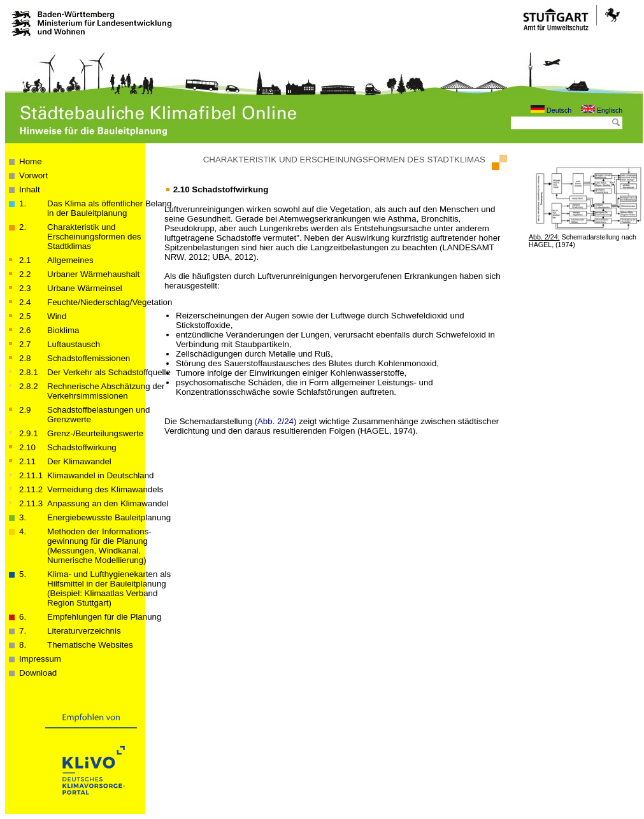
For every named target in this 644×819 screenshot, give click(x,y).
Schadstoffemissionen (88, 358)
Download (38, 673)
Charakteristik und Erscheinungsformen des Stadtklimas (94, 236)
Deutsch (551, 110)
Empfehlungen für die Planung (104, 617)
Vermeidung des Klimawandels (105, 489)
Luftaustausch (73, 344)
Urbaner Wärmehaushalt (93, 274)
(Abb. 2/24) (276, 421)
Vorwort (33, 175)
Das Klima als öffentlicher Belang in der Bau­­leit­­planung (109, 208)
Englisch (601, 110)
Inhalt (29, 189)
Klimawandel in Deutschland (100, 475)
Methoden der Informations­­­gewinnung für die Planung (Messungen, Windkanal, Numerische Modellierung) (99, 546)
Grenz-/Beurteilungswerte (95, 433)
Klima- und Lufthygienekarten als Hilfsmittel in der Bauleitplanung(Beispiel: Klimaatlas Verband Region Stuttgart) (109, 588)
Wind (56, 316)
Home (30, 161)
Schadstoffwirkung (82, 447)
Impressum (40, 659)
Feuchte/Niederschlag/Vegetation (109, 302)
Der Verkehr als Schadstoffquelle (109, 372)
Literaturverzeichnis (84, 631)
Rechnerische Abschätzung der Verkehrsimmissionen (106, 391)
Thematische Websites (90, 645)
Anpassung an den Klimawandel (107, 503)
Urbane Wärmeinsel (84, 288)
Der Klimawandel (79, 461)
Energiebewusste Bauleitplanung (109, 517)
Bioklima (63, 330)
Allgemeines (70, 260)
